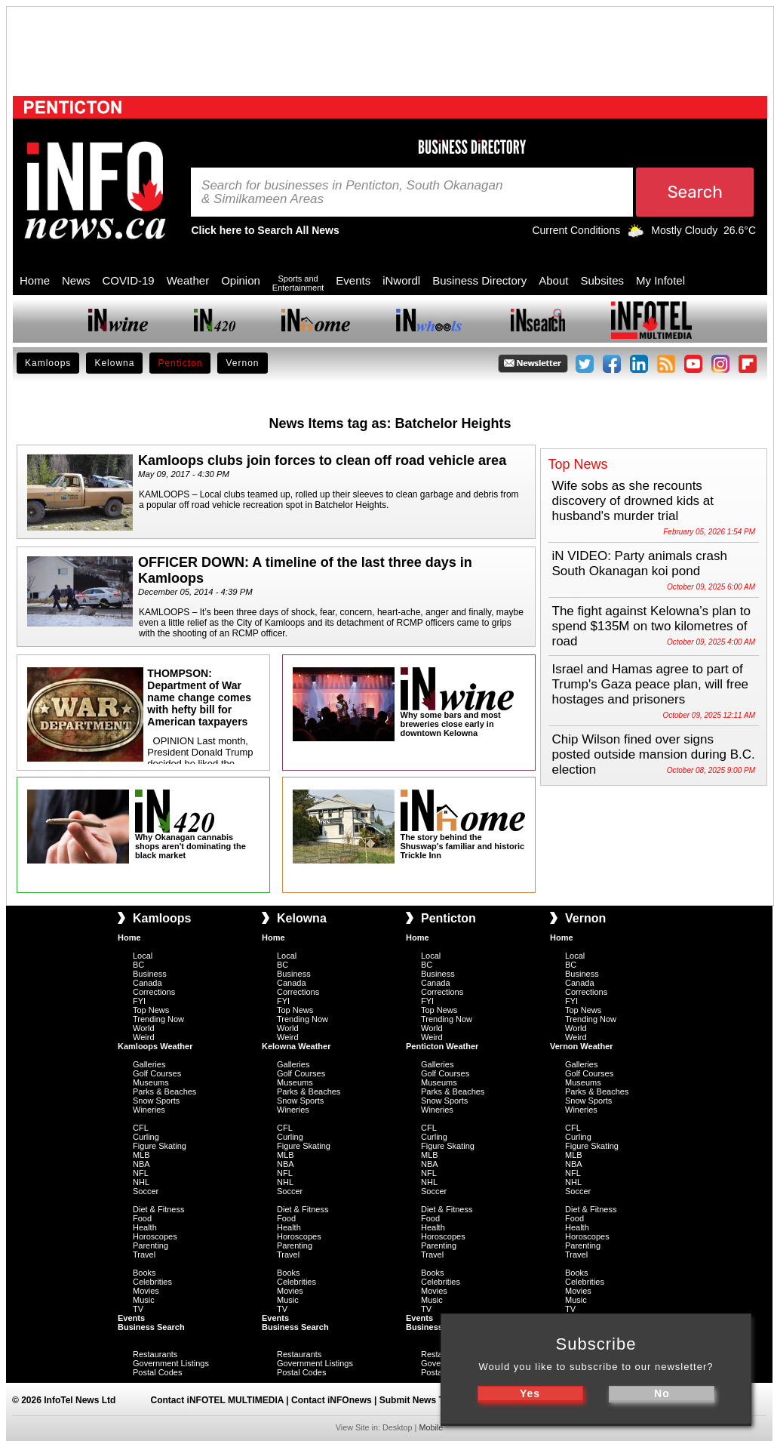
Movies (146, 1290)
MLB (141, 1154)
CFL (141, 1127)
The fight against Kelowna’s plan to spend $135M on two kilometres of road (651, 626)
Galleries (149, 1064)
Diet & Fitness (158, 1209)
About (553, 280)
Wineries (149, 1109)
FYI (139, 1000)
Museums (151, 1082)
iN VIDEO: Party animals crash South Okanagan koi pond (639, 563)
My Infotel (660, 280)
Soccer (145, 1191)
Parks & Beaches (164, 1091)
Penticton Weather (442, 1046)
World (144, 1028)
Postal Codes (157, 1372)
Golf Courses (157, 1073)
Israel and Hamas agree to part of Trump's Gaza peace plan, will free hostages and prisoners (650, 684)
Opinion (240, 280)
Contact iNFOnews (331, 1400)
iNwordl (401, 280)
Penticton (180, 363)
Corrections (154, 991)
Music (144, 1299)
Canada (147, 982)
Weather (188, 280)
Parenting (150, 1245)
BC (138, 964)
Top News (151, 1009)
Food (142, 1218)
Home (35, 280)
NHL (141, 1182)
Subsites (602, 280)
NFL (141, 1173)
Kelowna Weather (296, 1046)
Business (150, 973)
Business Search (151, 1327)
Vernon (242, 363)
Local (142, 955)
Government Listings (171, 1363)
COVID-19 (129, 280)
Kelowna (114, 363)
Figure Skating (159, 1145)
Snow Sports (156, 1100)
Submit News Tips (418, 1400)
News (76, 280)
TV (138, 1308)
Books (144, 1272)
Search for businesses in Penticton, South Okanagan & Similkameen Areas (351, 192)
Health (145, 1227)
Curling (146, 1136)
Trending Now (158, 1019)
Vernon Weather (581, 1046)
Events (353, 280)
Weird (144, 1037)
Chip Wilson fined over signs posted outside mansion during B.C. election (653, 754)
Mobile (431, 1427)
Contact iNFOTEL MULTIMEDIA (217, 1400)
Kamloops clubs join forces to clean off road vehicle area (322, 460)
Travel (144, 1254)
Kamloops (48, 363)
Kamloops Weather (155, 1046)
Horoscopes (155, 1236)
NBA (141, 1163)
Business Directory (479, 280)
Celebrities (152, 1281)
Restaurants (155, 1354)
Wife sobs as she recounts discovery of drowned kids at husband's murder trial (633, 501)
